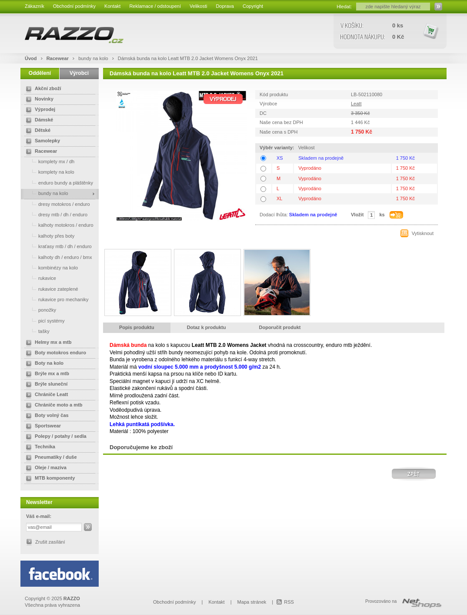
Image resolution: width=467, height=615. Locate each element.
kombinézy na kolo (50, 267)
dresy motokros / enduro (56, 204)
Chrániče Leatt (45, 395)
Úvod (31, 58)
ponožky (39, 310)
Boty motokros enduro (54, 353)
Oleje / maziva (45, 468)
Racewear (58, 58)
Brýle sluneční (45, 385)
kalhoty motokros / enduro (58, 225)
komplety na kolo (48, 172)
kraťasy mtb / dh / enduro (57, 246)
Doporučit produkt (280, 327)
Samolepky (41, 141)
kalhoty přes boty (48, 236)
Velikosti (198, 6)
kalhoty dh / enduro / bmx (57, 257)
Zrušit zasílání (50, 541)
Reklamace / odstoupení (155, 6)
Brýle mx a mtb (46, 374)
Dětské (36, 131)
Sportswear (42, 426)
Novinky (38, 100)
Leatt (356, 103)
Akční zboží (42, 89)
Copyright (253, 6)
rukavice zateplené (50, 289)
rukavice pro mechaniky (56, 299)
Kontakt (112, 6)
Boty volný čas (46, 416)
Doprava (225, 6)
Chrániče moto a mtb (52, 406)
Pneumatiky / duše (50, 458)
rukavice (39, 278)
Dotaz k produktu (206, 327)
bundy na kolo (94, 58)
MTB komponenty (49, 479)
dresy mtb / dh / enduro (55, 214)
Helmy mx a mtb (47, 343)
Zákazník (34, 6)
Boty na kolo (43, 364)
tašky (36, 331)
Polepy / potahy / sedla (55, 437)
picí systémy (44, 320)
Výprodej (39, 110)
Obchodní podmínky (74, 6)
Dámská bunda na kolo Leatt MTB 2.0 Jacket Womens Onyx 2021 (188, 58)
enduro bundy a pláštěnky (58, 182)
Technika (39, 447)
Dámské (38, 120)
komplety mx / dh (48, 161)
